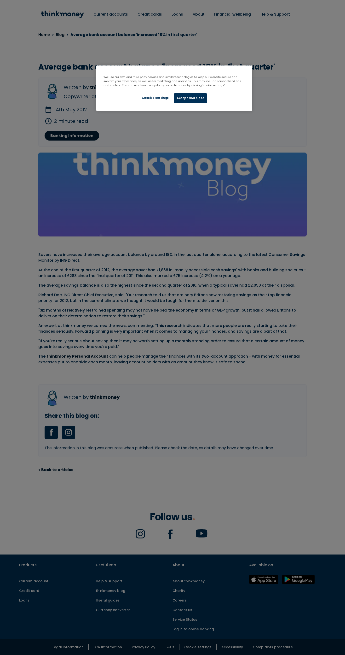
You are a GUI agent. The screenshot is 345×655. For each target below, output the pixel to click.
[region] (174, 88)
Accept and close (190, 98)
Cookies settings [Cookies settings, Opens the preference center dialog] (155, 98)
